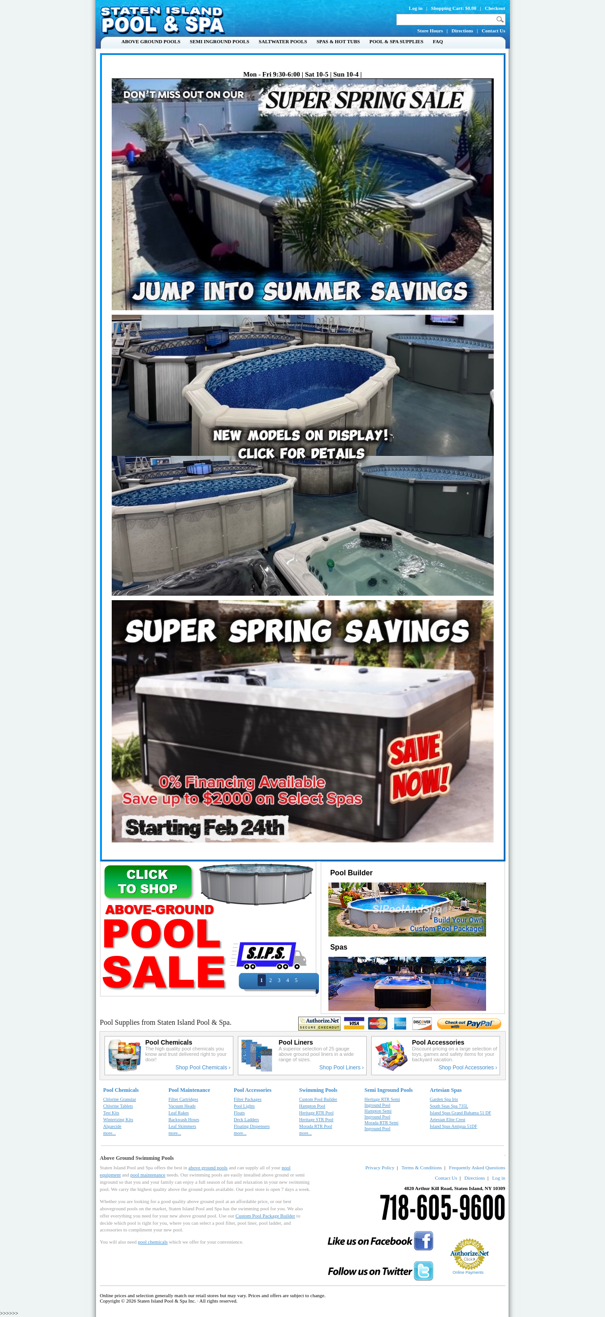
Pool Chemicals (121, 1090)
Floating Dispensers (252, 1126)
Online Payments (468, 1272)
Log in (416, 8)
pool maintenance (147, 1174)
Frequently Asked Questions (477, 1167)
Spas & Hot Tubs (338, 41)
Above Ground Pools (151, 41)
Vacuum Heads (182, 1106)
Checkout (495, 8)
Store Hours (430, 30)
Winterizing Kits (118, 1119)
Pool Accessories (253, 1090)
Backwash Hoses (183, 1119)
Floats (239, 1112)
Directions (462, 30)
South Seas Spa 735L (449, 1106)
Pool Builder (350, 873)
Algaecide (112, 1126)
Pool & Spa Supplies (396, 41)
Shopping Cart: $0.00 (454, 8)
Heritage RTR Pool (316, 1112)
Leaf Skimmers (182, 1126)
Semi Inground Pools (219, 41)
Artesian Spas (446, 1090)
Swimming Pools (318, 1090)
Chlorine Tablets (118, 1106)
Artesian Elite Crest (447, 1119)
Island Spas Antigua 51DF (453, 1126)
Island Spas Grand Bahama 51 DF (460, 1112)
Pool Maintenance (189, 1090)
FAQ (438, 41)
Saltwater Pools (283, 41)
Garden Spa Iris (444, 1099)
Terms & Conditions (421, 1167)
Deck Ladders (246, 1119)
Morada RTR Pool (315, 1126)
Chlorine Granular (119, 1099)
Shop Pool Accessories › (467, 1067)
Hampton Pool (312, 1106)
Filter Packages (247, 1099)
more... (109, 1133)
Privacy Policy (379, 1167)
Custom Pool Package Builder (265, 1215)
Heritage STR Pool (316, 1119)
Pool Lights (244, 1106)
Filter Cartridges (183, 1099)
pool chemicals (153, 1242)
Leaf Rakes (178, 1112)
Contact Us (493, 30)
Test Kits (111, 1112)
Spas (338, 947)
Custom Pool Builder (318, 1099)
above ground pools (207, 1167)
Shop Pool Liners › (341, 1067)
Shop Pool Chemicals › (202, 1067)
